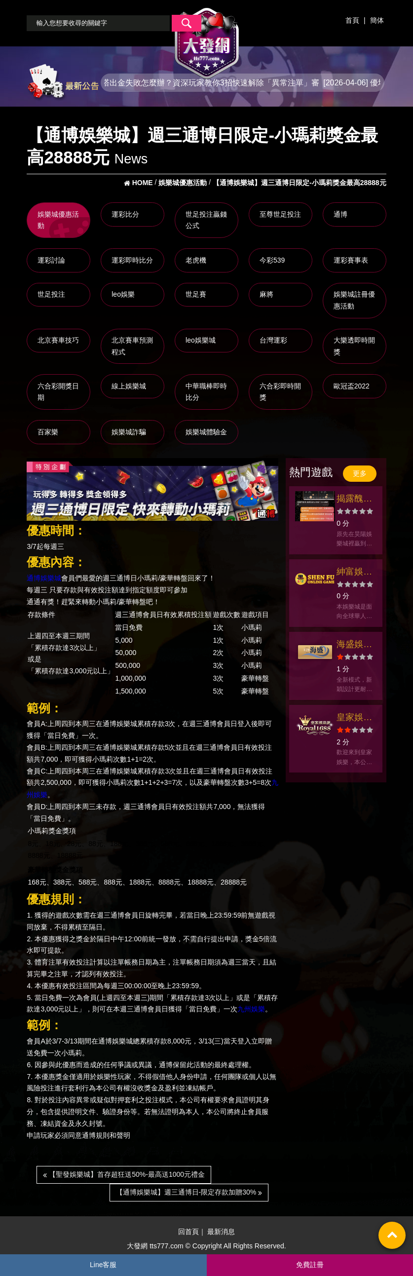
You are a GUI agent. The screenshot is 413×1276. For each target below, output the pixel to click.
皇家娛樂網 (354, 718)
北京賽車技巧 (58, 340)
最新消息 (221, 1232)
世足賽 (196, 294)
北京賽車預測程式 (132, 346)
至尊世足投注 (280, 214)
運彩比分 (125, 214)
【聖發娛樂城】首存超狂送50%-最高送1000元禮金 (124, 1174)
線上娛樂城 (129, 386)
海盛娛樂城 (354, 645)
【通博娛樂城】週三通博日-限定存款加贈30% (189, 1192)
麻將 (266, 294)
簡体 (377, 20)
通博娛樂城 (44, 578)
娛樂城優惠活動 (58, 220)
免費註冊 (310, 1265)
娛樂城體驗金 (206, 432)
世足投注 (51, 294)
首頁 (352, 20)
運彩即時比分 (132, 260)
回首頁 (188, 1232)
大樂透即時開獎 (354, 346)
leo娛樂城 (201, 340)
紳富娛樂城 (354, 573)
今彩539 (272, 260)
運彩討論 (51, 260)
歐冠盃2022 (352, 386)
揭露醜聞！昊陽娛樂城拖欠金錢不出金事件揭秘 (354, 500)
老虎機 (196, 260)
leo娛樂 (123, 294)
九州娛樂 (251, 1009)
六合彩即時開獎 (280, 392)
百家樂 (48, 432)
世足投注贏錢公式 (206, 220)
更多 (360, 473)
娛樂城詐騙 (129, 432)
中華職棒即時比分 (206, 392)
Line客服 (103, 1265)
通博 (340, 214)
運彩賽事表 (351, 260)
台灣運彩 (273, 340)
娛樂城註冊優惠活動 (354, 300)
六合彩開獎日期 (58, 392)
